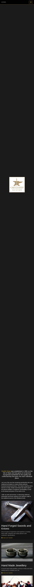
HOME (3, 2)
